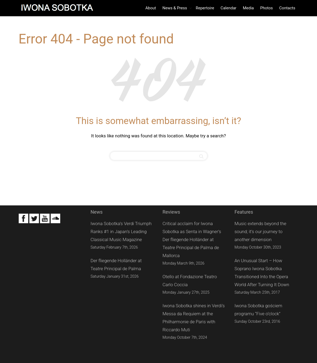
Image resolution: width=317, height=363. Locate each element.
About (150, 8)
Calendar (228, 8)
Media (248, 8)
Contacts (287, 8)
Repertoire (205, 8)
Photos (266, 8)
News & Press (175, 8)
